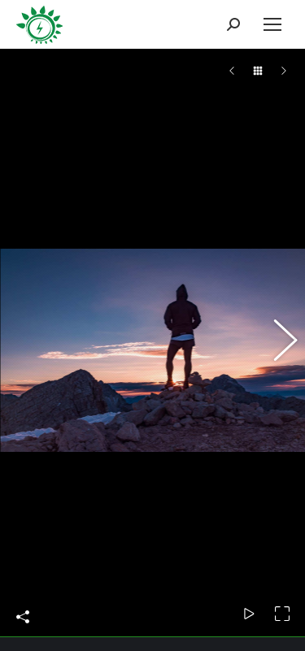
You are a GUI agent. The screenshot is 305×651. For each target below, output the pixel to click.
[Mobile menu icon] (272, 24)
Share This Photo (22, 597)
